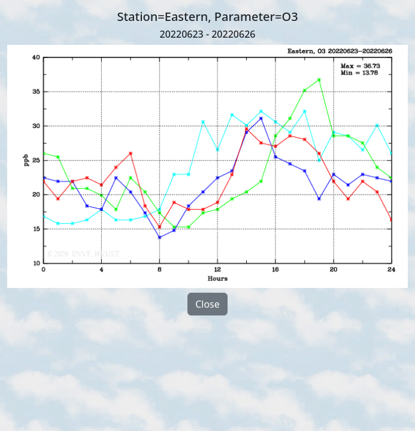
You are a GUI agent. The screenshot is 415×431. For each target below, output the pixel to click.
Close (207, 304)
